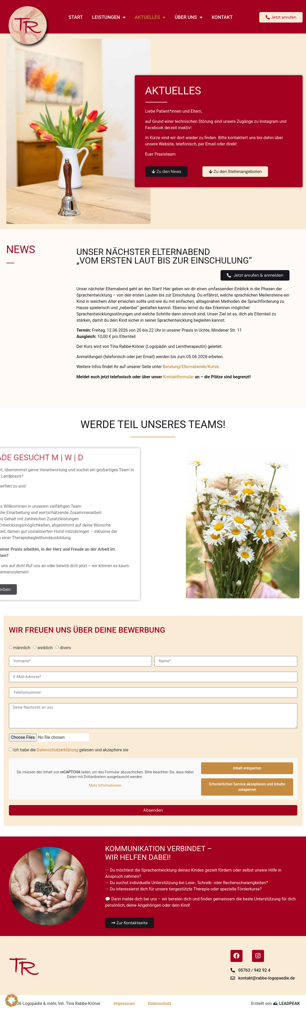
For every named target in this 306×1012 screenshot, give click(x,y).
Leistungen (109, 17)
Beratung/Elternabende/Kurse (191, 366)
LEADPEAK (286, 1003)
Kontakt (222, 17)
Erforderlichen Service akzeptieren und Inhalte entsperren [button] (247, 787)
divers (65, 647)
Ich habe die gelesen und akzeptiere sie (70, 749)
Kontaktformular (178, 376)
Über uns (188, 17)
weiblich (45, 647)
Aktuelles (150, 17)
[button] (11, 1000)
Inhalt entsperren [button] (247, 768)
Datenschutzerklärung (57, 749)
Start (75, 17)
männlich (21, 647)
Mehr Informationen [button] (105, 785)
